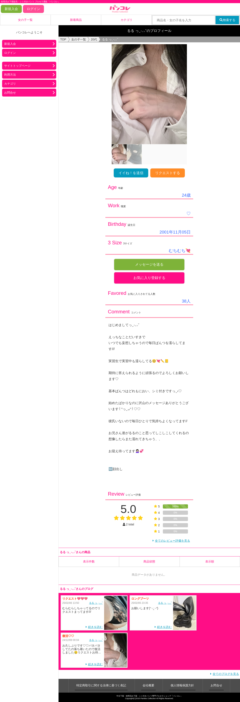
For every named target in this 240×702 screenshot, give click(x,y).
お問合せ (10, 92)
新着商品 (76, 19)
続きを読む (95, 627)
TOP (63, 39)
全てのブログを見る (226, 674)
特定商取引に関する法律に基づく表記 (101, 685)
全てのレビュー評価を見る (172, 540)
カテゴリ (126, 19)
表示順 (209, 561)
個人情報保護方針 (182, 685)
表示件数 (89, 561)
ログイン (33, 9)
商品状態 (149, 561)
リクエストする (167, 173)
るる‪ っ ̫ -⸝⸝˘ (96, 603)
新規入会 (11, 9)
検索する (227, 20)
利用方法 (10, 74)
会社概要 (148, 685)
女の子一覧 (25, 19)
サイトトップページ (17, 65)
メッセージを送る (149, 264)
